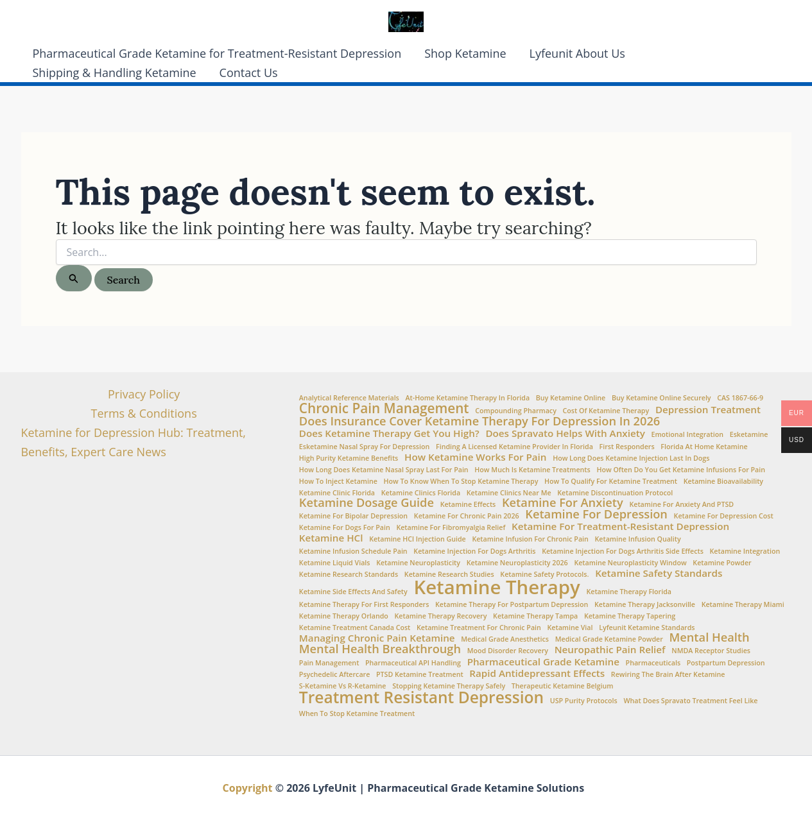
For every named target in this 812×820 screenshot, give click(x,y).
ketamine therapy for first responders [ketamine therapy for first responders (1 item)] (364, 604)
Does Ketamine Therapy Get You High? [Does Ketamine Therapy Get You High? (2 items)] (389, 433)
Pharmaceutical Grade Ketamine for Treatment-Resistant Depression (217, 53)
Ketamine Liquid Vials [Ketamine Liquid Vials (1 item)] (334, 563)
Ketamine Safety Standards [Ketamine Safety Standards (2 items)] (658, 573)
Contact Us (249, 72)
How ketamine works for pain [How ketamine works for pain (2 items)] (475, 457)
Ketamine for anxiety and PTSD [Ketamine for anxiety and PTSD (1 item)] (681, 504)
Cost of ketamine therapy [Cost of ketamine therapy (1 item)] (606, 410)
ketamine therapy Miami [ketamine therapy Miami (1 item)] (743, 604)
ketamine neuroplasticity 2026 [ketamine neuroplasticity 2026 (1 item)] (517, 563)
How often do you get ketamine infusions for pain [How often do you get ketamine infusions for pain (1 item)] (680, 470)
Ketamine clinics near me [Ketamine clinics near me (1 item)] (509, 493)
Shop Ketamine (465, 53)
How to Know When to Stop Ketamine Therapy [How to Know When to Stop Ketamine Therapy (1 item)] (461, 481)
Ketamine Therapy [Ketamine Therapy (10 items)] (496, 587)
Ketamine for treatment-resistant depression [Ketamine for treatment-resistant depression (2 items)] (620, 526)
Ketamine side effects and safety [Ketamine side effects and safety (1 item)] (353, 591)
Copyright (248, 788)
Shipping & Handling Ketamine (114, 72)
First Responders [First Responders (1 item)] (627, 446)
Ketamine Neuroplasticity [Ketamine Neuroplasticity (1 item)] (418, 563)
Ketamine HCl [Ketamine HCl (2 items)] (331, 538)
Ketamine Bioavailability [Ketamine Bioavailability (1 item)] (723, 481)
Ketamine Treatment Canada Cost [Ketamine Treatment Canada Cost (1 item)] (355, 627)
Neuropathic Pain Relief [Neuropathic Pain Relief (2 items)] (610, 649)
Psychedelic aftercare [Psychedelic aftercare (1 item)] (334, 674)
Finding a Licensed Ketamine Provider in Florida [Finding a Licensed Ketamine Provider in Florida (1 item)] (514, 446)
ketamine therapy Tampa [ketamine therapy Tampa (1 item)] (535, 616)
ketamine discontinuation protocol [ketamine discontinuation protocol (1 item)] (615, 493)
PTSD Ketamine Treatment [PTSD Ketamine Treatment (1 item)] (419, 674)
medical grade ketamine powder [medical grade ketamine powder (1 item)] (609, 639)
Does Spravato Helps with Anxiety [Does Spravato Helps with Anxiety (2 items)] (564, 433)
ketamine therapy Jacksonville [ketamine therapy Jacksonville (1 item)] (644, 604)
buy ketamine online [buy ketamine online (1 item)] (570, 398)
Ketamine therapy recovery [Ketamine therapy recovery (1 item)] (441, 616)
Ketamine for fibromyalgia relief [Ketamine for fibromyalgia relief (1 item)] (450, 527)
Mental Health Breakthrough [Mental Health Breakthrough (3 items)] (380, 648)
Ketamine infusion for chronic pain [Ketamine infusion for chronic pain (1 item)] (530, 539)
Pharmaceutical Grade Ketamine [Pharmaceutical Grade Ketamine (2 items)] (543, 662)
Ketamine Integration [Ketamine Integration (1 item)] (745, 551)
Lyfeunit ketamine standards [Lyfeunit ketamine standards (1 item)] (647, 627)
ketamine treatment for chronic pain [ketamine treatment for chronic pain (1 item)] (479, 627)
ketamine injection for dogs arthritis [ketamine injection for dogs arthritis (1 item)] (474, 551)
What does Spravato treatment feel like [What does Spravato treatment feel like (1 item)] (690, 701)
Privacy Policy (144, 394)
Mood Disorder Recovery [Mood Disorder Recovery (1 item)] (507, 650)
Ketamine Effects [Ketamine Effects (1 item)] (468, 504)
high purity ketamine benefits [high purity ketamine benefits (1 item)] (348, 458)
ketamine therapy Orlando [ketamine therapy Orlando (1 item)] (343, 616)
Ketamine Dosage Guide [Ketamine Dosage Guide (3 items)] (366, 502)
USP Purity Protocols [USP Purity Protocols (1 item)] (584, 701)
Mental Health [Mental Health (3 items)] (709, 637)
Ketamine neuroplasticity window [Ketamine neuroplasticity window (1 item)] (630, 563)
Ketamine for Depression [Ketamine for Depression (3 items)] (596, 514)
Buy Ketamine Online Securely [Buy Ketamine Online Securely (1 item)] (661, 398)
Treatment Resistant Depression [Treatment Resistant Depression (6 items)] (421, 698)
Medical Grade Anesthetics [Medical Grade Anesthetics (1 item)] (505, 639)
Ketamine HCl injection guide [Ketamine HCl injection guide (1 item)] (417, 539)
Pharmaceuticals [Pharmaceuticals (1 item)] (653, 663)
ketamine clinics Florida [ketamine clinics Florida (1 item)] (420, 493)
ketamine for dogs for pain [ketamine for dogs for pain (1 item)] (344, 527)
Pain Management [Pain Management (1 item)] (329, 663)
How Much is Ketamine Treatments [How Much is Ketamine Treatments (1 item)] (532, 470)
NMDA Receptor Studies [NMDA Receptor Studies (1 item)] (710, 650)
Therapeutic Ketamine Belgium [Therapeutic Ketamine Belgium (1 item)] (563, 686)
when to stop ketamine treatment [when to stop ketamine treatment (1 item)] (357, 713)
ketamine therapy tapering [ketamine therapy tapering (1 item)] (629, 616)
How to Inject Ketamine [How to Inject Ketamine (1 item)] (338, 481)
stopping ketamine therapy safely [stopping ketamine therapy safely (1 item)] (448, 686)
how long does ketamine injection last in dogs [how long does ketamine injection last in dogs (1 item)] (631, 458)
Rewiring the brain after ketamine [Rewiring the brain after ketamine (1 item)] (668, 674)
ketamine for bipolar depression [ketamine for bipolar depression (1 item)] (353, 516)
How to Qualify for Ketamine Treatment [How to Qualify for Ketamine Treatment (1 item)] (610, 481)
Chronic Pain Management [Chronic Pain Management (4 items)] (384, 408)
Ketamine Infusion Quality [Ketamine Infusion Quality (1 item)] (638, 539)
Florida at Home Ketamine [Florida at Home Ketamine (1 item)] (704, 446)
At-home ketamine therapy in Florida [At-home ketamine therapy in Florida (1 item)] (468, 398)
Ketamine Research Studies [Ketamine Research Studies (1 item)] (449, 574)
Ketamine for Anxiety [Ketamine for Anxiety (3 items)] (562, 502)
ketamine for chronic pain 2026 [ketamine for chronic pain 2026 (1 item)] (466, 516)
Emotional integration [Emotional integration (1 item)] (687, 434)
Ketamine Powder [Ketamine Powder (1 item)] (722, 563)
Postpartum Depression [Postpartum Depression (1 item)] (726, 663)
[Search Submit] (74, 278)
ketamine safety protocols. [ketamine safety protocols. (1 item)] (544, 574)
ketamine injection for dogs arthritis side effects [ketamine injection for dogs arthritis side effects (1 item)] (623, 551)
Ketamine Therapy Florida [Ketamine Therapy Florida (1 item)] (628, 591)
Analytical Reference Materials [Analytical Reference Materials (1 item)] (349, 398)
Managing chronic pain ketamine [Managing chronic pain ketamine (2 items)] (377, 638)
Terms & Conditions (144, 413)
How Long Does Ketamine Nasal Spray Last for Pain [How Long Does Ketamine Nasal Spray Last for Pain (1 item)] (384, 470)
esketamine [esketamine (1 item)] (749, 434)
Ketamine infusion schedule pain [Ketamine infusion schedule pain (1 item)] (353, 551)
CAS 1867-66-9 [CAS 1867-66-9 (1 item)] (740, 398)
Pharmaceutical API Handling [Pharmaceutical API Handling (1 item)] (413, 663)
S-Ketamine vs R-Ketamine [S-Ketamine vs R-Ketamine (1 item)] (342, 686)
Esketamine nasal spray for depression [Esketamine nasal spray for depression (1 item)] (364, 446)
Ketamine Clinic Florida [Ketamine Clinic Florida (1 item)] (337, 493)
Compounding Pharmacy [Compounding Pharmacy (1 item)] (516, 410)
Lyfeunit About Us (577, 53)
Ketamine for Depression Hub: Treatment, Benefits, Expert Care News (133, 442)
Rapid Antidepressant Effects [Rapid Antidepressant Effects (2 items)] (537, 673)
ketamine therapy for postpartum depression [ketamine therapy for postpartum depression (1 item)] (511, 604)
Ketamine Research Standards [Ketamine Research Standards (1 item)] (348, 574)
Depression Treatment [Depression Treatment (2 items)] (708, 409)
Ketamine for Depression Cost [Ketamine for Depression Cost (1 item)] (723, 516)
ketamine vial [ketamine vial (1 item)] (570, 627)
